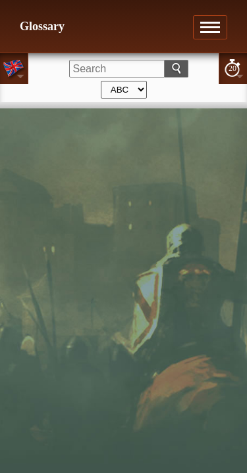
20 (232, 68)
